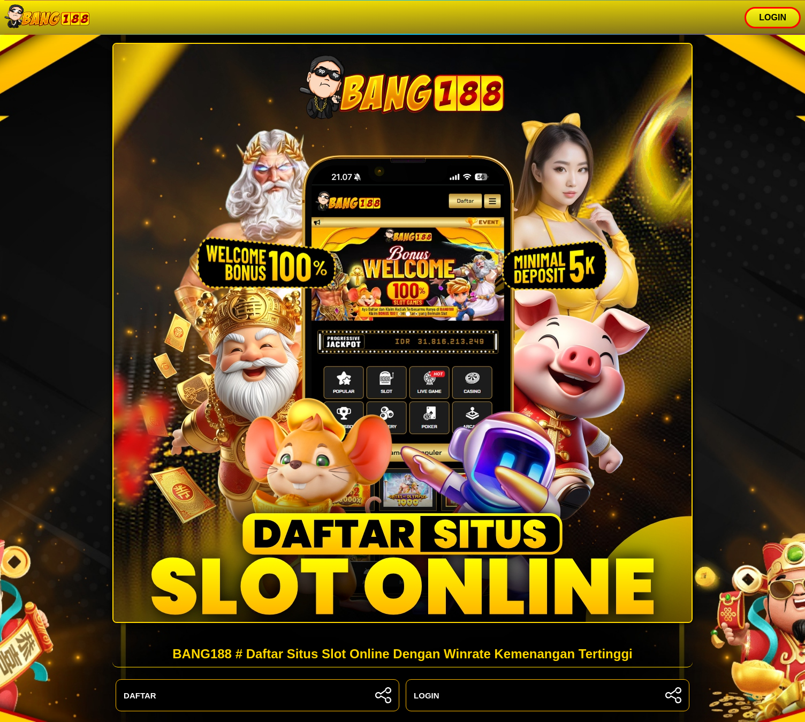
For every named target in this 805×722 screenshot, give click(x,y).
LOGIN (772, 17)
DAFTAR (257, 695)
